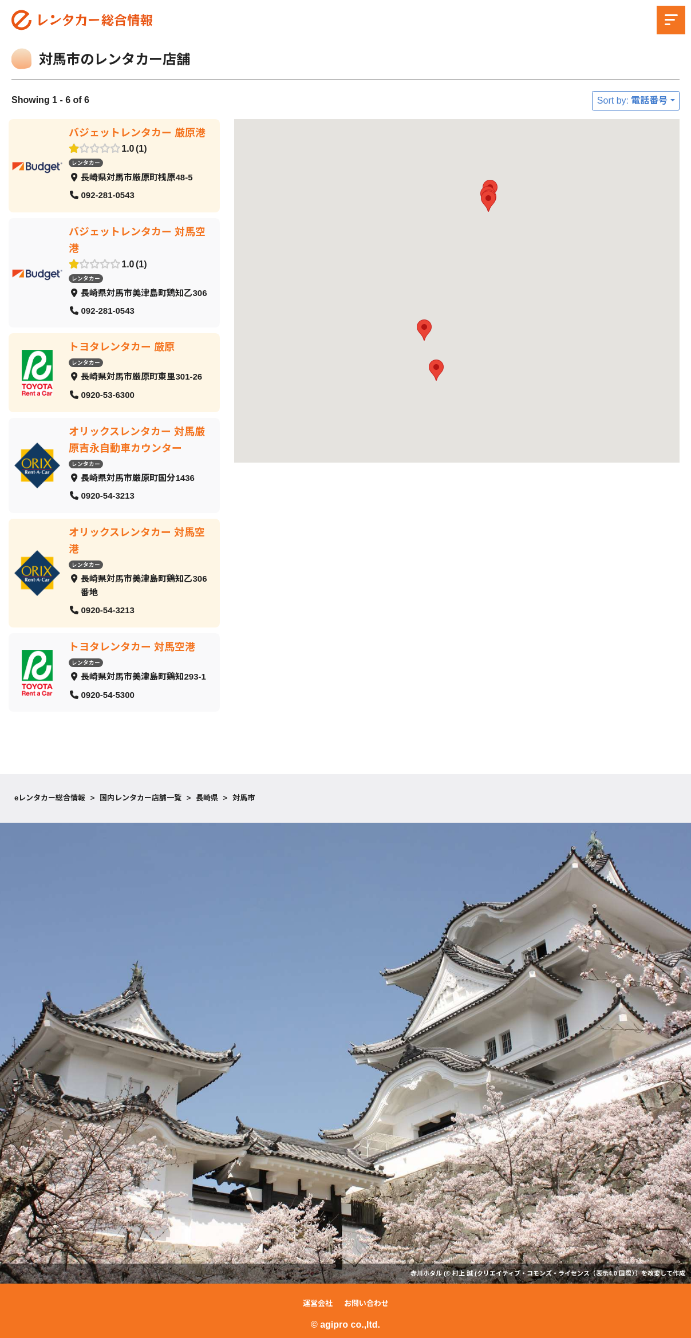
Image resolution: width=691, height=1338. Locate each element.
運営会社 (318, 1303)
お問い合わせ (366, 1303)
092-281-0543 (107, 195)
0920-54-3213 (107, 495)
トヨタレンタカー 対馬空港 (132, 646)
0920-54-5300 (107, 694)
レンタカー (86, 163)
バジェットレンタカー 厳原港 (137, 133)
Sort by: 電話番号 (632, 100)
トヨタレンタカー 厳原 (122, 347)
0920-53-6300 (107, 395)
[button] (424, 330)
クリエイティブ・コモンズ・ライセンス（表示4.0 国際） (556, 1273)
